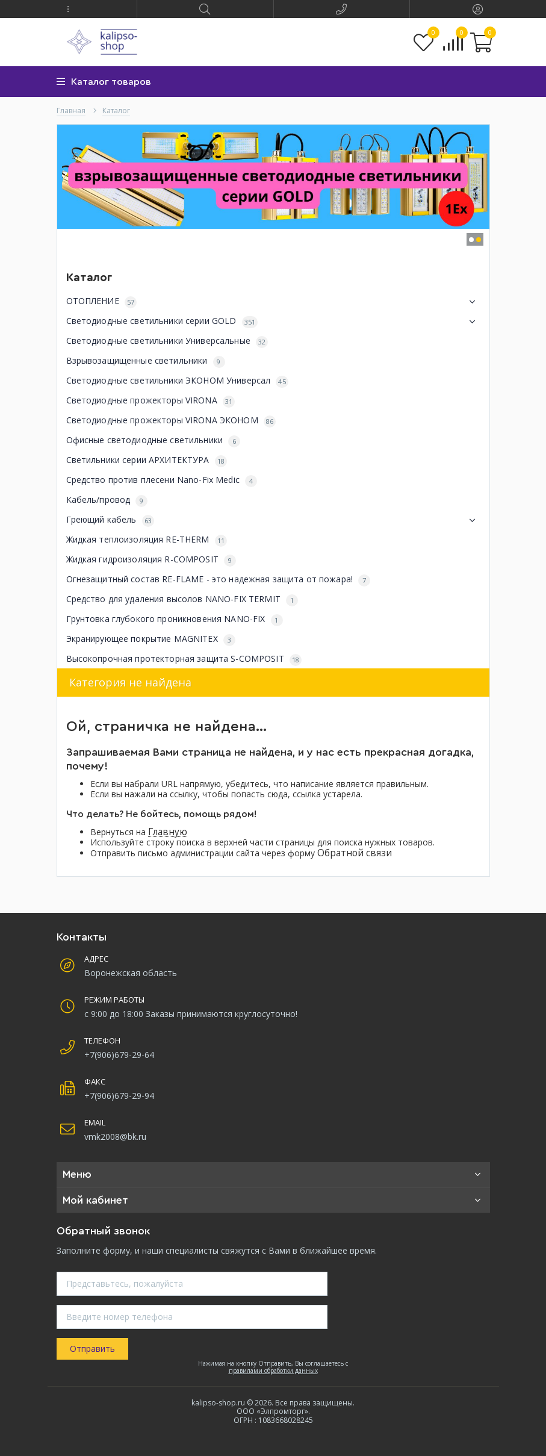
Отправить (92, 1348)
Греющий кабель (273, 520)
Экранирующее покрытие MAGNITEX (150, 639)
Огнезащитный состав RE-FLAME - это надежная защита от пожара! (218, 579)
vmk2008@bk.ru (115, 1136)
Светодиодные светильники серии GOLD (273, 321)
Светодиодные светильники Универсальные (167, 341)
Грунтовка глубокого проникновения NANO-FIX (174, 619)
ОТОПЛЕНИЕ (273, 302)
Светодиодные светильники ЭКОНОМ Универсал (177, 381)
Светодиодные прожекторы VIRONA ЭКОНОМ (171, 420)
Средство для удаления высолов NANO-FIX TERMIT (182, 599)
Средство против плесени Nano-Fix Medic (161, 480)
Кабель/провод (107, 500)
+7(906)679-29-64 (119, 1054)
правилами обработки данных (273, 1370)
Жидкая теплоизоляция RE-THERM (146, 540)
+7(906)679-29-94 (119, 1095)
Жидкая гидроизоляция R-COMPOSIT (151, 559)
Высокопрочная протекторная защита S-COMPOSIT (184, 659)
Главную (167, 832)
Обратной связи (354, 853)
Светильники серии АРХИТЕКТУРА (146, 460)
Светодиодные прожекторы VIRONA (150, 400)
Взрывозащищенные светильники (145, 361)
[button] (68, 9)
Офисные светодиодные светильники (153, 440)
